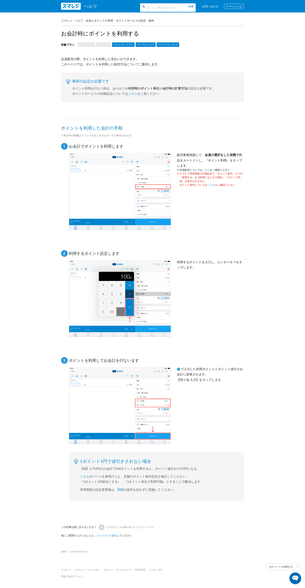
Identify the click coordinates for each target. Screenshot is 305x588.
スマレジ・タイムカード (117, 569)
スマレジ (66, 569)
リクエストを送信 (106, 535)
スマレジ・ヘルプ (72, 20)
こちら (133, 93)
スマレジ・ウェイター (87, 569)
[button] (101, 527)
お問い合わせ (210, 6)
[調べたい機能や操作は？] (167, 7)
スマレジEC (155, 569)
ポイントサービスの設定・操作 (135, 20)
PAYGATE (140, 569)
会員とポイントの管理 (99, 20)
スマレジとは (234, 6)
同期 (120, 489)
